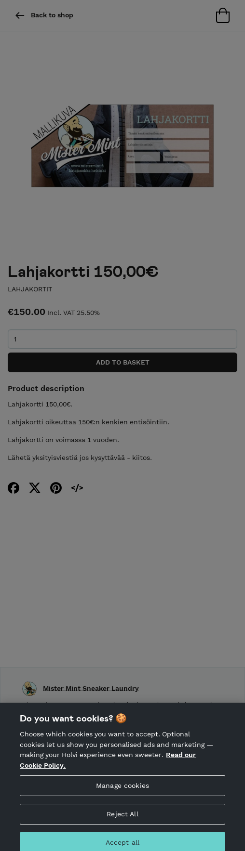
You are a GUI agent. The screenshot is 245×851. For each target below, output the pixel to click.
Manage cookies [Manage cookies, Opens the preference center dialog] (122, 790)
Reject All (122, 819)
